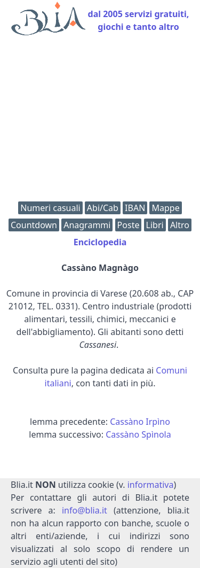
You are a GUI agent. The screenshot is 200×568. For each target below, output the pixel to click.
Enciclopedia (100, 242)
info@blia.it (84, 510)
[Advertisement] (100, 121)
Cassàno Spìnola (138, 434)
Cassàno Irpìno (140, 421)
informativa (150, 485)
